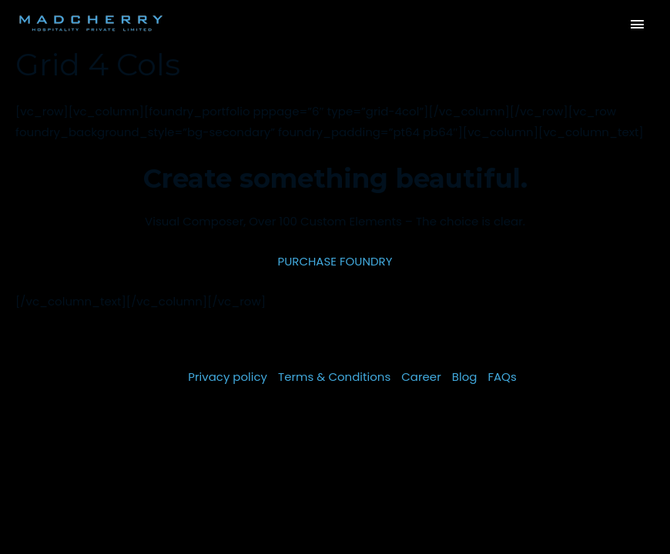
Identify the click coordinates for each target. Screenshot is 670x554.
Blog (464, 377)
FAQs (501, 377)
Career (421, 377)
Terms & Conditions (334, 377)
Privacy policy (227, 377)
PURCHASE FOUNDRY (334, 261)
